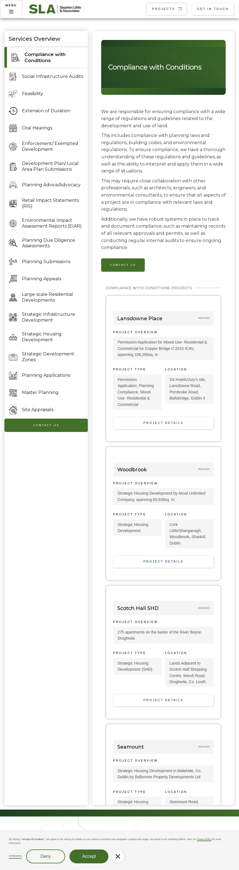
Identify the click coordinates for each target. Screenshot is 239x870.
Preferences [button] (15, 855)
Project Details (163, 422)
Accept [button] (89, 856)
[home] (58, 9)
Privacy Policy (204, 839)
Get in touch (213, 9)
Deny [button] (46, 856)
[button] (118, 856)
